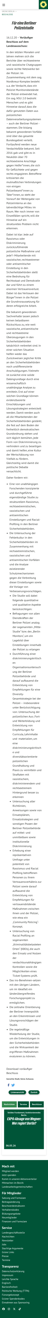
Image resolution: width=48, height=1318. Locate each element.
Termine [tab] (23, 1104)
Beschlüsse (7, 14)
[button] (8, 1085)
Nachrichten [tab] (9, 1104)
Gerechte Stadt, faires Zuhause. (20, 1079)
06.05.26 (11, 1145)
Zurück (34, 1092)
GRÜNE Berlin (8, 11)
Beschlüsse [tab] (37, 1104)
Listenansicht (17, 1092)
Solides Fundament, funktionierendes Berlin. (24, 1113)
